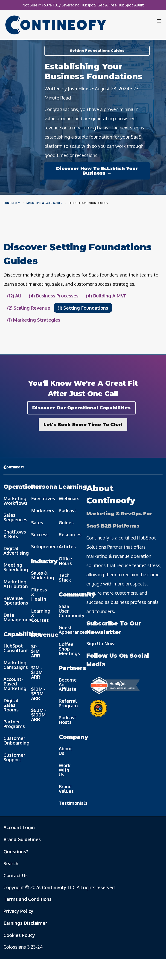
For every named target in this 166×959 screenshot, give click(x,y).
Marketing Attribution (13, 584)
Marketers (41, 510)
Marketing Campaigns (13, 664)
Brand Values (66, 788)
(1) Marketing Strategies (33, 320)
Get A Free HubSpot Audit (120, 5)
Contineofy (11, 203)
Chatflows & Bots (13, 534)
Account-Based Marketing (13, 683)
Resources (69, 534)
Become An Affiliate (68, 684)
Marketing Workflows (13, 500)
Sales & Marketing (41, 575)
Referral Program (68, 703)
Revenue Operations (13, 600)
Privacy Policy (18, 911)
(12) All (14, 296)
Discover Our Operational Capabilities (81, 408)
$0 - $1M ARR (35, 651)
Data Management (13, 617)
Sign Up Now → (103, 643)
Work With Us (64, 769)
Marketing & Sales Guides (44, 203)
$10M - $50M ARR (38, 693)
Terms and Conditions (27, 899)
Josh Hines (79, 88)
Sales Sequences (13, 517)
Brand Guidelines (22, 839)
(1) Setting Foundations (83, 308)
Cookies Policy (19, 935)
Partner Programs (13, 724)
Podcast (67, 510)
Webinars (69, 498)
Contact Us (15, 875)
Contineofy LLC (59, 887)
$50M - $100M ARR (39, 714)
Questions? (15, 851)
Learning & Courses (40, 615)
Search (10, 863)
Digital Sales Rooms (11, 705)
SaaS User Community (69, 610)
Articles (67, 546)
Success (40, 534)
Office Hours (65, 561)
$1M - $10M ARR (37, 672)
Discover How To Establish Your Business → (97, 171)
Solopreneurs (41, 546)
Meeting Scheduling (13, 567)
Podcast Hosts (67, 719)
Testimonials (69, 803)
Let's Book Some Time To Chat (83, 424)
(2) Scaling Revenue (28, 308)
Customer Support (13, 757)
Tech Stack (65, 577)
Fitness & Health (39, 594)
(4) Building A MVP (106, 296)
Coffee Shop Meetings (69, 648)
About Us (65, 750)
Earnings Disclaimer (25, 923)
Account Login (19, 827)
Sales (37, 522)
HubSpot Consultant (13, 648)
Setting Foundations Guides (97, 51)
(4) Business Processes (54, 296)
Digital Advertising (13, 550)
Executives (41, 498)
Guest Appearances (69, 629)
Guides (66, 522)
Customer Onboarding (13, 740)
